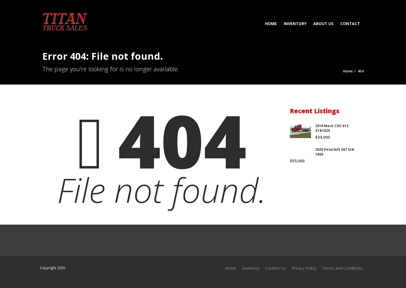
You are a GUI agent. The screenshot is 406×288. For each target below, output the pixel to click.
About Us (323, 23)
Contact (350, 23)
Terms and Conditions (342, 268)
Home (271, 23)
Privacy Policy (304, 268)
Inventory (295, 23)
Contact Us (275, 268)
